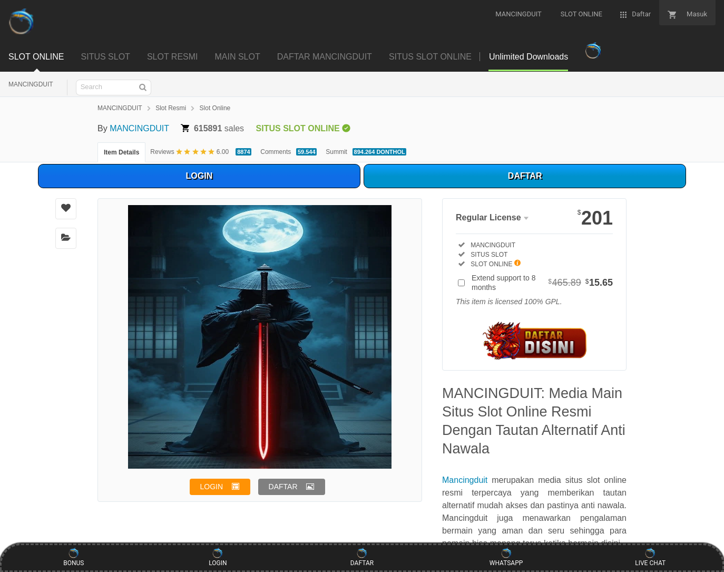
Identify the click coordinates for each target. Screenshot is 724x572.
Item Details (121, 152)
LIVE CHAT (650, 557)
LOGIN (199, 175)
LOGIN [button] (211, 486)
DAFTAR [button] (283, 486)
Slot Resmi (170, 108)
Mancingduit (464, 480)
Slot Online (215, 108)
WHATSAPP (506, 557)
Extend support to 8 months (542, 282)
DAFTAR (525, 175)
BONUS (73, 557)
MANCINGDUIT (30, 84)
